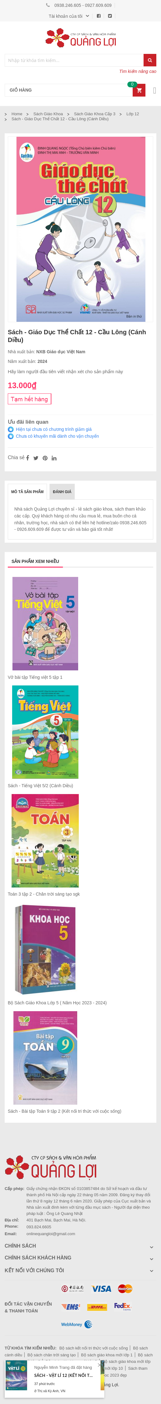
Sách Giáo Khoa (48, 114)
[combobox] (74, 60)
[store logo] (80, 37)
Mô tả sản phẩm (27, 492)
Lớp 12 (132, 114)
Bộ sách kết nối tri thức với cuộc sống (93, 1348)
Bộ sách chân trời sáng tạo (51, 1355)
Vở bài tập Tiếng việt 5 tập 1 (35, 677)
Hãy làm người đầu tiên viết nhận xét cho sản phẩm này (65, 371)
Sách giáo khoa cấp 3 (95, 114)
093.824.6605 (38, 1227)
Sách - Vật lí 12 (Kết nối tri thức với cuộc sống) (64, 1375)
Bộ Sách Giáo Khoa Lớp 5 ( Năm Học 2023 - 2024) (57, 1002)
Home (17, 114)
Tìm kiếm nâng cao (137, 71)
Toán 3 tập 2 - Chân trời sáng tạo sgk (44, 894)
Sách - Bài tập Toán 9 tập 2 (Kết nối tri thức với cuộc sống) (64, 1111)
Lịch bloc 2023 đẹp (110, 1375)
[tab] (27, 491)
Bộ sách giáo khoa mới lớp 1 (107, 1355)
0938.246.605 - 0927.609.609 (83, 5)
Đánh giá (62, 492)
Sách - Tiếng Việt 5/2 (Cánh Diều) (40, 785)
